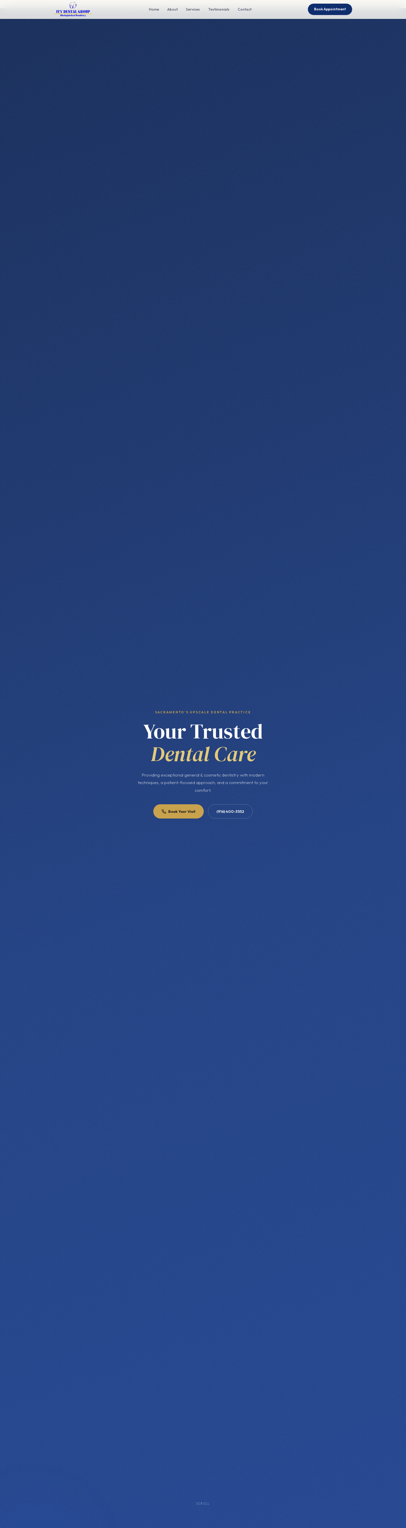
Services (193, 9)
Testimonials (218, 9)
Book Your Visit (178, 811)
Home (154, 9)
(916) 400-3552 (230, 811)
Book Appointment (330, 9)
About (172, 9)
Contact (244, 9)
